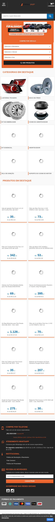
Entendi (50, 519)
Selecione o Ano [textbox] (9, 57)
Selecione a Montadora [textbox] (11, 46)
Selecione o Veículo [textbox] (10, 52)
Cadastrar (30, 481)
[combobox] (27, 46)
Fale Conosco (11, 460)
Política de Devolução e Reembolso (18, 457)
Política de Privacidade (14, 463)
